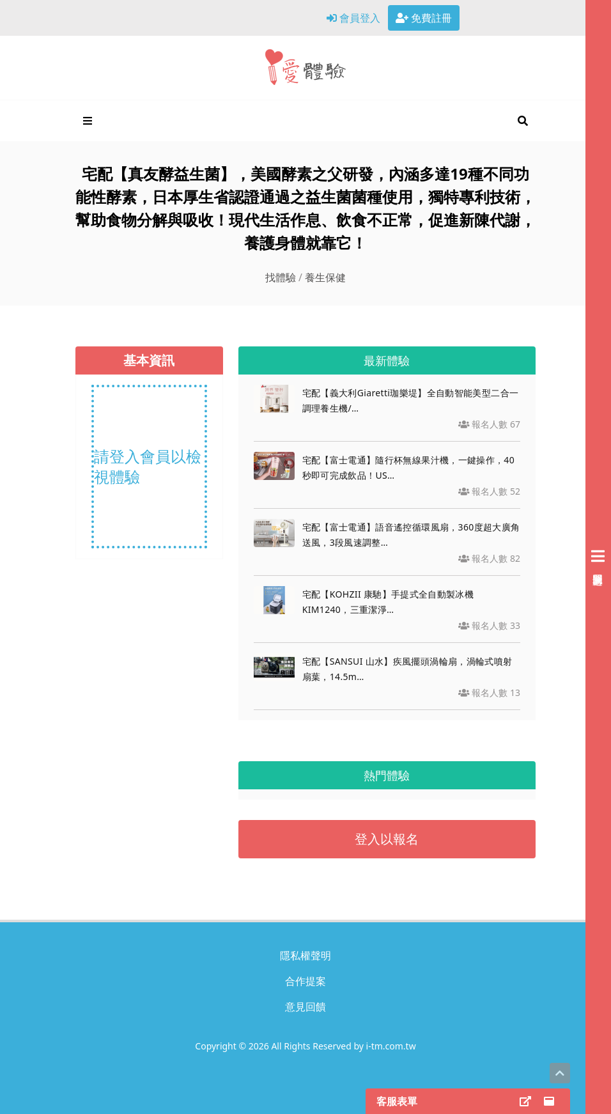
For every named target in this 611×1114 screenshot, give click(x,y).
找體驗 (280, 277)
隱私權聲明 (305, 955)
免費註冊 (424, 18)
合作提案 (305, 981)
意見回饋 (305, 1007)
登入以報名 (387, 838)
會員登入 (353, 18)
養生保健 (325, 277)
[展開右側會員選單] (598, 557)
